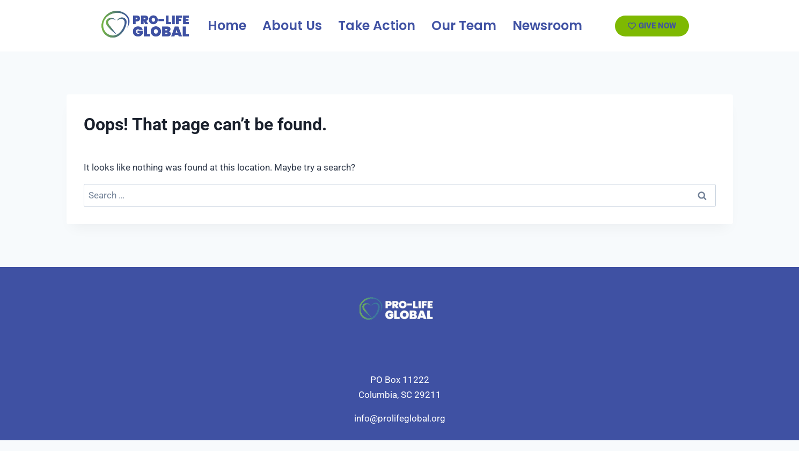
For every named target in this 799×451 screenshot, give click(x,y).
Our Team (463, 25)
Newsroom (547, 25)
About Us (292, 25)
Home (227, 25)
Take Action (376, 25)
